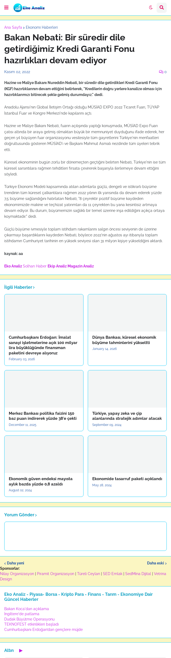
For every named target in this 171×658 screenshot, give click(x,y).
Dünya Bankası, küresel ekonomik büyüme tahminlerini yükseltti (124, 340)
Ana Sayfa (13, 27)
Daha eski (155, 563)
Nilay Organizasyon (17, 574)
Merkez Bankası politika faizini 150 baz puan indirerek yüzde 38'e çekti (43, 416)
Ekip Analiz (57, 266)
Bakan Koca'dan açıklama (26, 609)
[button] (6, 7)
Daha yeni (15, 563)
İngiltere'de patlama (21, 614)
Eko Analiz (13, 266)
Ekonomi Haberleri (42, 27)
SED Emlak (112, 574)
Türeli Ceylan (88, 574)
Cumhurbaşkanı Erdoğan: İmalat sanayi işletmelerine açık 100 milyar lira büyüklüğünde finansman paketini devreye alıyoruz (43, 345)
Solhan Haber (35, 266)
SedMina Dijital (138, 574)
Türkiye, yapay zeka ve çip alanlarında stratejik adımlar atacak (127, 416)
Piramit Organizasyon (55, 574)
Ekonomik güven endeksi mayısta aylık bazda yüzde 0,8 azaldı (41, 481)
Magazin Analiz (81, 266)
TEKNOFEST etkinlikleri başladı (31, 624)
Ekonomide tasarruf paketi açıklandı (127, 478)
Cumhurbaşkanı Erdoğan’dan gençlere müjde (43, 629)
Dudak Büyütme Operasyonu (29, 619)
